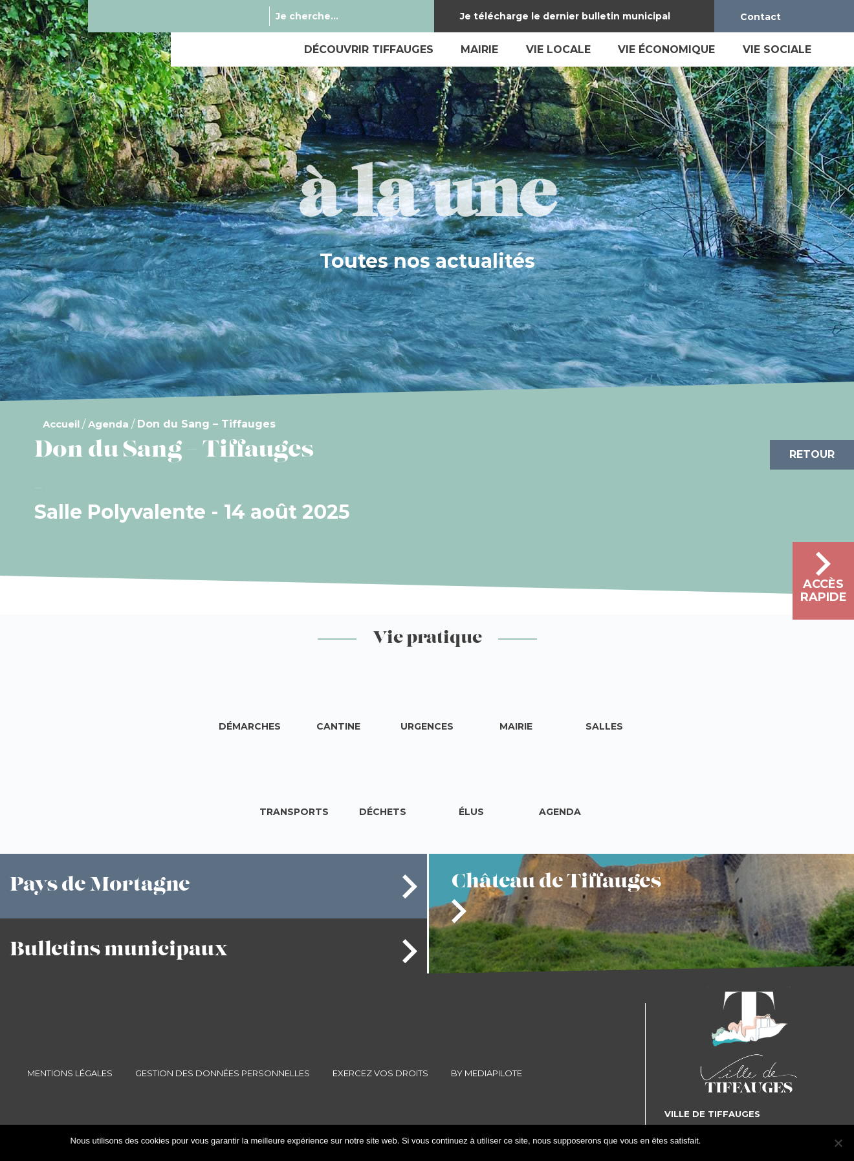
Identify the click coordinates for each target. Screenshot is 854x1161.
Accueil (61, 424)
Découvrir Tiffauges (368, 49)
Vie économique (666, 49)
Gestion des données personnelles (222, 1073)
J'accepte (725, 1140)
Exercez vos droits (380, 1073)
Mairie (479, 49)
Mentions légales (70, 1073)
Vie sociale (777, 49)
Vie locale (558, 49)
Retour (812, 454)
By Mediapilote (486, 1073)
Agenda (108, 424)
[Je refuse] (837, 1142)
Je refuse (766, 1140)
